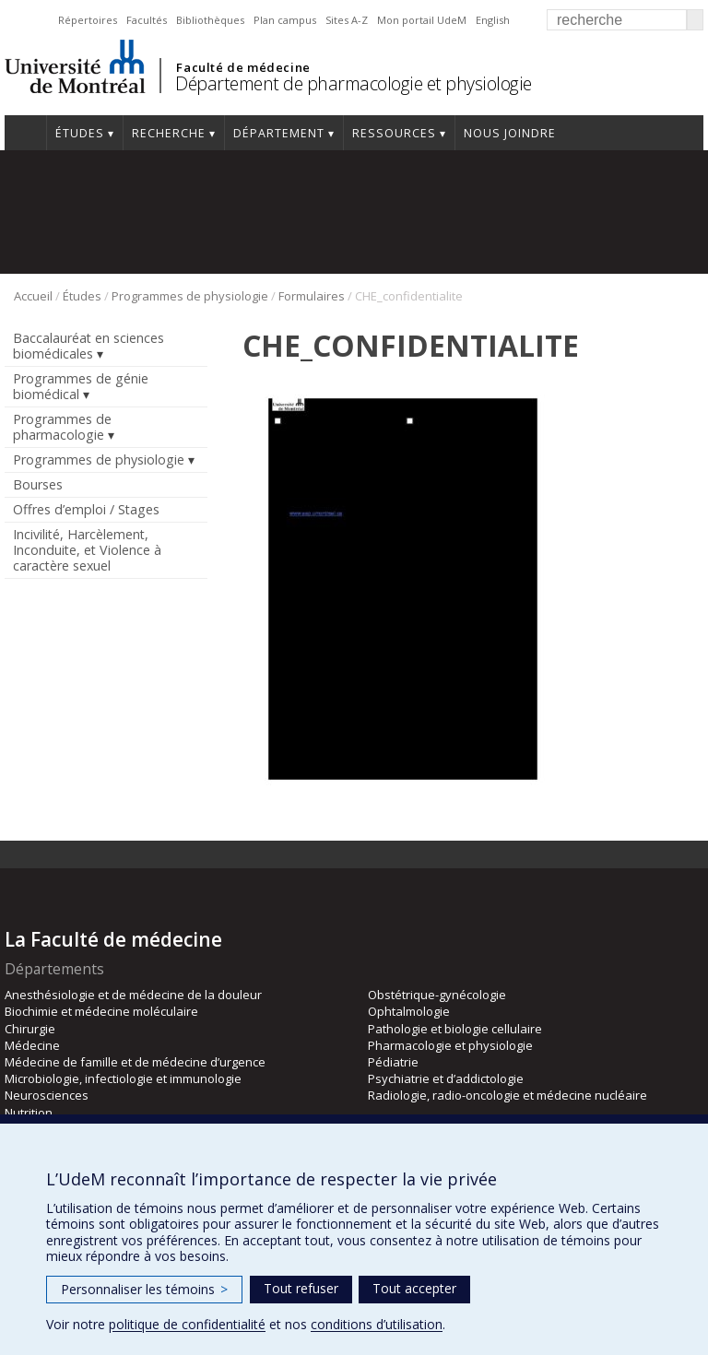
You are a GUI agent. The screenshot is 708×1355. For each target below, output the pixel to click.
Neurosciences (46, 1095)
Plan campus (285, 20)
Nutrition (29, 1112)
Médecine (32, 1045)
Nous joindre (510, 133)
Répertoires (87, 20)
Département (278, 133)
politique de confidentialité (187, 1324)
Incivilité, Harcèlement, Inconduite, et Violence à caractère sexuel (87, 549)
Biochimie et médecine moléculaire (101, 1011)
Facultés (146, 20)
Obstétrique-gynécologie (437, 994)
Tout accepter (414, 1288)
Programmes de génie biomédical (80, 386)
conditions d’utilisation (376, 1324)
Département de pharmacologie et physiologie (353, 83)
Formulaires (311, 296)
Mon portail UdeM (421, 20)
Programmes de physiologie (190, 296)
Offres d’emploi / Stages (86, 509)
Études (79, 133)
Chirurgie (30, 1028)
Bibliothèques (210, 20)
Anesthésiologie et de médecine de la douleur (133, 994)
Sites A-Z (346, 20)
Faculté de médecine (243, 67)
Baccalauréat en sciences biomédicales (88, 345)
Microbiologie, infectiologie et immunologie (123, 1078)
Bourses (38, 484)
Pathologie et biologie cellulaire (455, 1028)
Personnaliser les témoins (144, 1289)
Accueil (25, 132)
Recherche (169, 133)
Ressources (394, 133)
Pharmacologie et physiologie (450, 1045)
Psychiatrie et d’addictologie (446, 1078)
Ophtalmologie (409, 1011)
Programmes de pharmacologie (62, 426)
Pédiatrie (393, 1062)
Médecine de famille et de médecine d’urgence (135, 1062)
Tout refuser (301, 1288)
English (493, 20)
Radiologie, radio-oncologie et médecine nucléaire (507, 1095)
